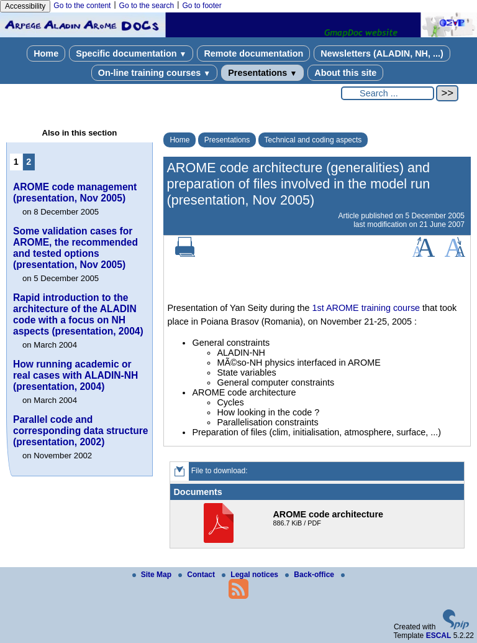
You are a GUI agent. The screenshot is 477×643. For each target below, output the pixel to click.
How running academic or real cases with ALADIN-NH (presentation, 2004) (75, 375)
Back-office (310, 574)
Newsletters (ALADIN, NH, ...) (381, 53)
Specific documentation (131, 53)
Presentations (262, 73)
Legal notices (251, 574)
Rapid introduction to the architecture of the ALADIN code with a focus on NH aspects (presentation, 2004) (78, 314)
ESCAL (439, 635)
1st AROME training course (366, 308)
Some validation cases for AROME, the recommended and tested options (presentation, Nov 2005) (75, 248)
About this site (345, 73)
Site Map (153, 574)
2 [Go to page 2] (28, 162)
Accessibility (25, 6)
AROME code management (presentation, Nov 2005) (75, 192)
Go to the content (82, 5)
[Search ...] (387, 93)
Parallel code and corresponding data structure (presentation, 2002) (80, 430)
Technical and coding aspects (313, 140)
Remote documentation (253, 53)
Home (46, 53)
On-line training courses (154, 73)
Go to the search (147, 5)
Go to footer (201, 5)
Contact (197, 574)
